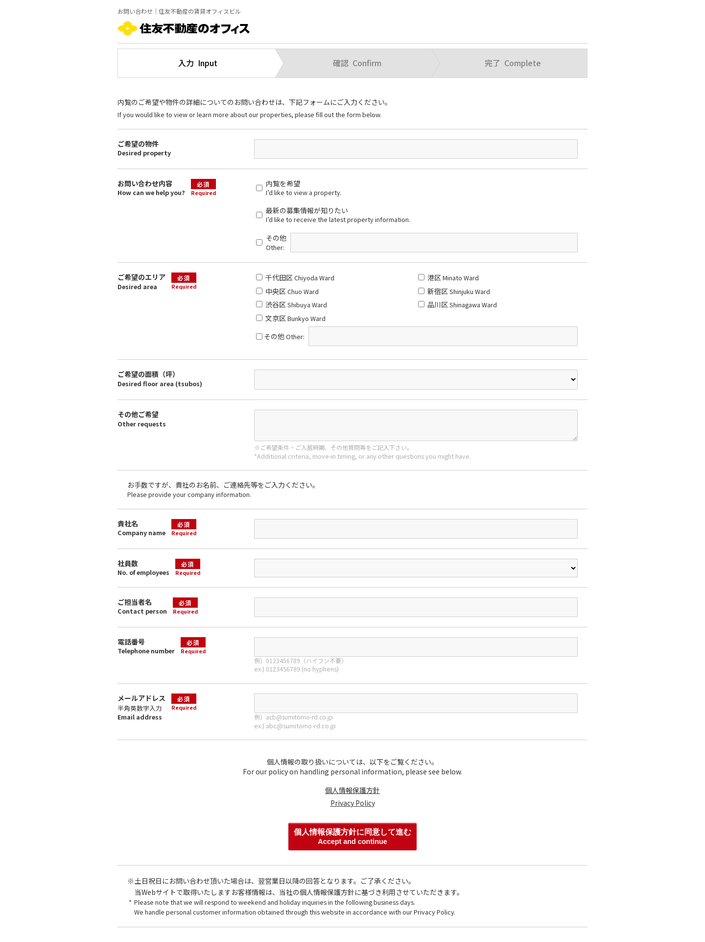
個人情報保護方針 (352, 790)
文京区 (291, 318)
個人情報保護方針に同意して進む (352, 836)
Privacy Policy (352, 803)
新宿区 (454, 291)
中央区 (287, 291)
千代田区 (295, 277)
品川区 (457, 304)
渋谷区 (291, 304)
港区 (448, 277)
